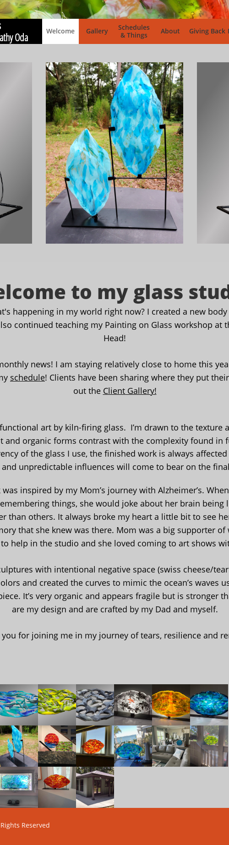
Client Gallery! (130, 390)
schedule (27, 377)
